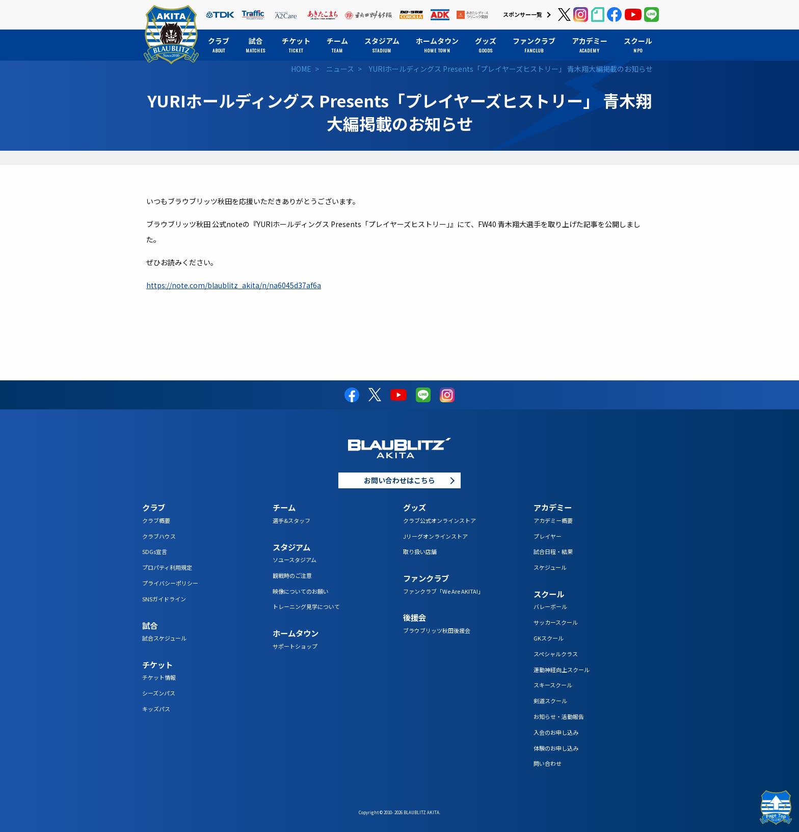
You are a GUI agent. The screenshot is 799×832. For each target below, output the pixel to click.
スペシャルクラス (556, 654)
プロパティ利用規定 (167, 567)
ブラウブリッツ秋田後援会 (436, 630)
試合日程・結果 (553, 551)
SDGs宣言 (154, 551)
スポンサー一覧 (522, 14)
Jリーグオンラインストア (435, 536)
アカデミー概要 (553, 520)
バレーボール (550, 606)
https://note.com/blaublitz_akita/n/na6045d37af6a (233, 285)
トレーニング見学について (306, 606)
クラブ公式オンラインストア (439, 520)
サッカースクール (556, 622)
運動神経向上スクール (562, 669)
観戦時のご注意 (292, 575)
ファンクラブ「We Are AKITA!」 (443, 591)
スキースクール (553, 685)
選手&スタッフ (291, 520)
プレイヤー (548, 536)
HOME (301, 69)
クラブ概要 (156, 520)
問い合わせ (548, 763)
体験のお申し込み (556, 748)
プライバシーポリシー (170, 583)
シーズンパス (158, 693)
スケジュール (550, 567)
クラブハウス (159, 536)
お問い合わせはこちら (399, 480)
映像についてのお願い (301, 591)
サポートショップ (295, 646)
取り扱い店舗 (420, 551)
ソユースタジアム (294, 560)
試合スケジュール (164, 638)
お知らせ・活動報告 (559, 716)
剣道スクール (550, 701)
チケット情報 (159, 677)
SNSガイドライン (164, 599)
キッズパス (156, 709)
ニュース (340, 69)
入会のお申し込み (556, 732)
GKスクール (549, 638)
